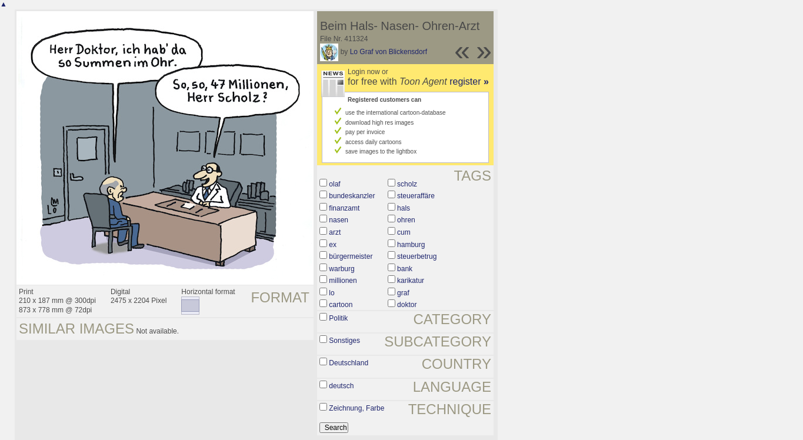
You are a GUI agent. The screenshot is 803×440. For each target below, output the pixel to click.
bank (404, 269)
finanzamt (344, 208)
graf (403, 293)
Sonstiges (344, 340)
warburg (341, 269)
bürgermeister (350, 256)
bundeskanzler (352, 196)
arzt (335, 232)
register (469, 81)
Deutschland (348, 363)
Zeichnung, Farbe (356, 408)
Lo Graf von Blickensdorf (388, 52)
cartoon (340, 305)
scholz (407, 184)
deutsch (341, 386)
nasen (338, 220)
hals (403, 208)
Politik (338, 318)
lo (331, 293)
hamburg (411, 245)
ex (332, 245)
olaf (334, 184)
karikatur (410, 280)
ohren (406, 220)
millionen (342, 280)
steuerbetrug (417, 256)
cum (404, 232)
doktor (407, 305)
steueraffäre (416, 196)
